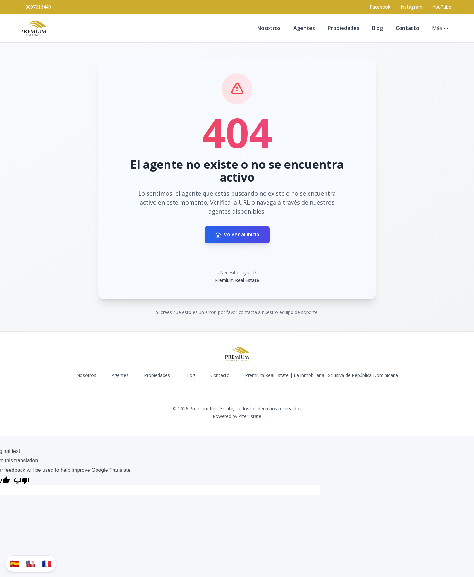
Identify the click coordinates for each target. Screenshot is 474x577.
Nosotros (269, 27)
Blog (377, 27)
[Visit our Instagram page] (411, 7)
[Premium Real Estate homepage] (33, 28)
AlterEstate (250, 416)
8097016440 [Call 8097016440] (38, 7)
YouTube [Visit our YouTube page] (442, 7)
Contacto (407, 27)
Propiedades (343, 27)
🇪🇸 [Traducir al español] (15, 563)
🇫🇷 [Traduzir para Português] (47, 563)
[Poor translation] (21, 480)
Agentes (304, 27)
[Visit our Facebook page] (380, 7)
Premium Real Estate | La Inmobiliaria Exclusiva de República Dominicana (321, 375)
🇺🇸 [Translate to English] (31, 563)
